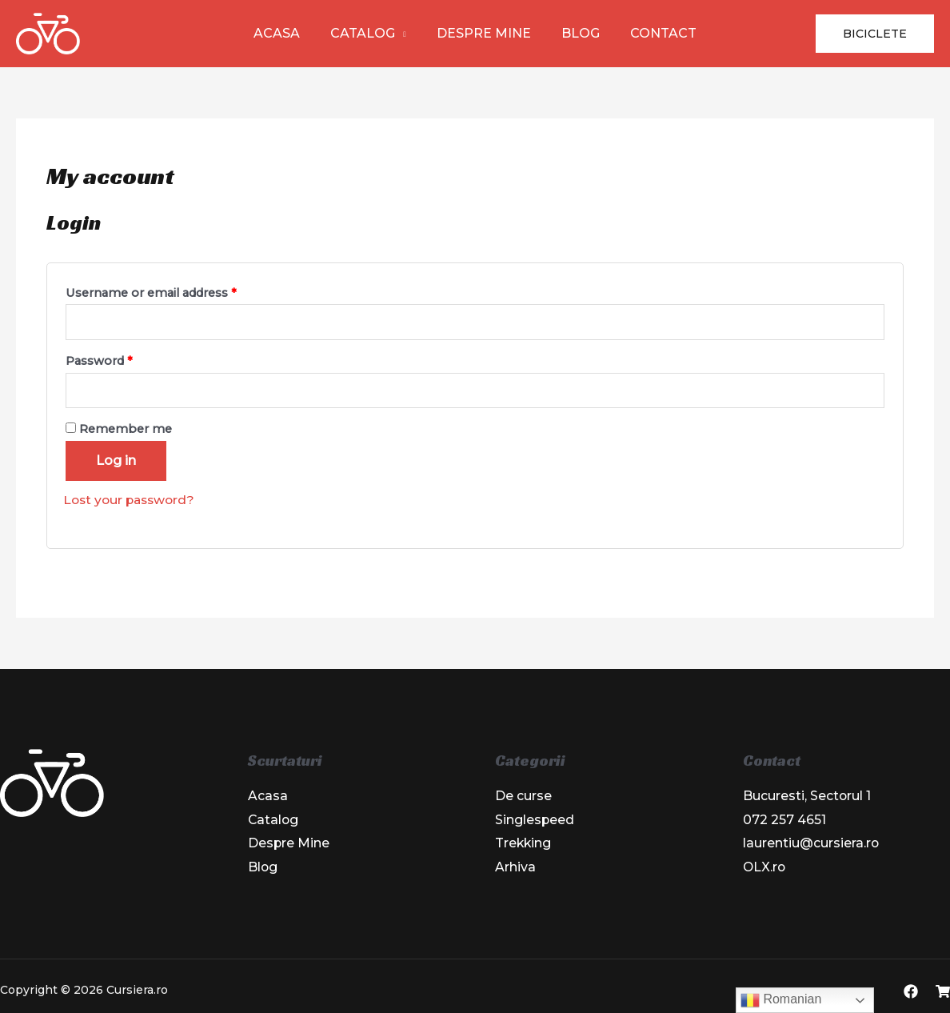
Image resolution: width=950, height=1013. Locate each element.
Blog (576, 33)
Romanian (780, 1000)
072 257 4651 (784, 820)
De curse (523, 796)
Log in (116, 461)
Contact (654, 33)
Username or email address (151, 293)
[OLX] (943, 994)
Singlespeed (535, 820)
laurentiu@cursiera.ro (811, 844)
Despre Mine (484, 33)
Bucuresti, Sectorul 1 (807, 796)
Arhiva (515, 868)
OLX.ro (765, 868)
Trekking (524, 844)
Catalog (367, 33)
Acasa (286, 33)
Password (99, 361)
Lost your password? (132, 500)
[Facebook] (911, 994)
